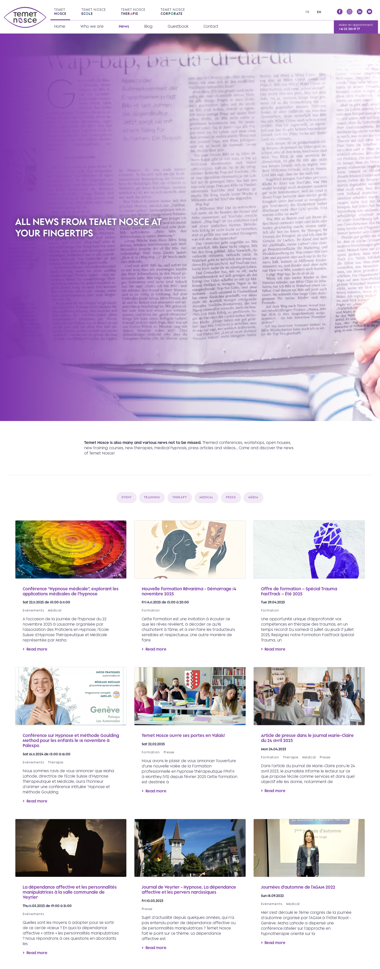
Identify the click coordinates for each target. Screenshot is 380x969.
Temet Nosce (93, 11)
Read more (71, 589)
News (124, 26)
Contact (210, 26)
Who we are (92, 26)
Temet (60, 11)
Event (127, 497)
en (319, 12)
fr (307, 12)
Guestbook (178, 26)
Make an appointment (356, 27)
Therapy (179, 497)
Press (231, 497)
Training (152, 497)
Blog (148, 26)
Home (59, 26)
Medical (206, 497)
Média (253, 497)
